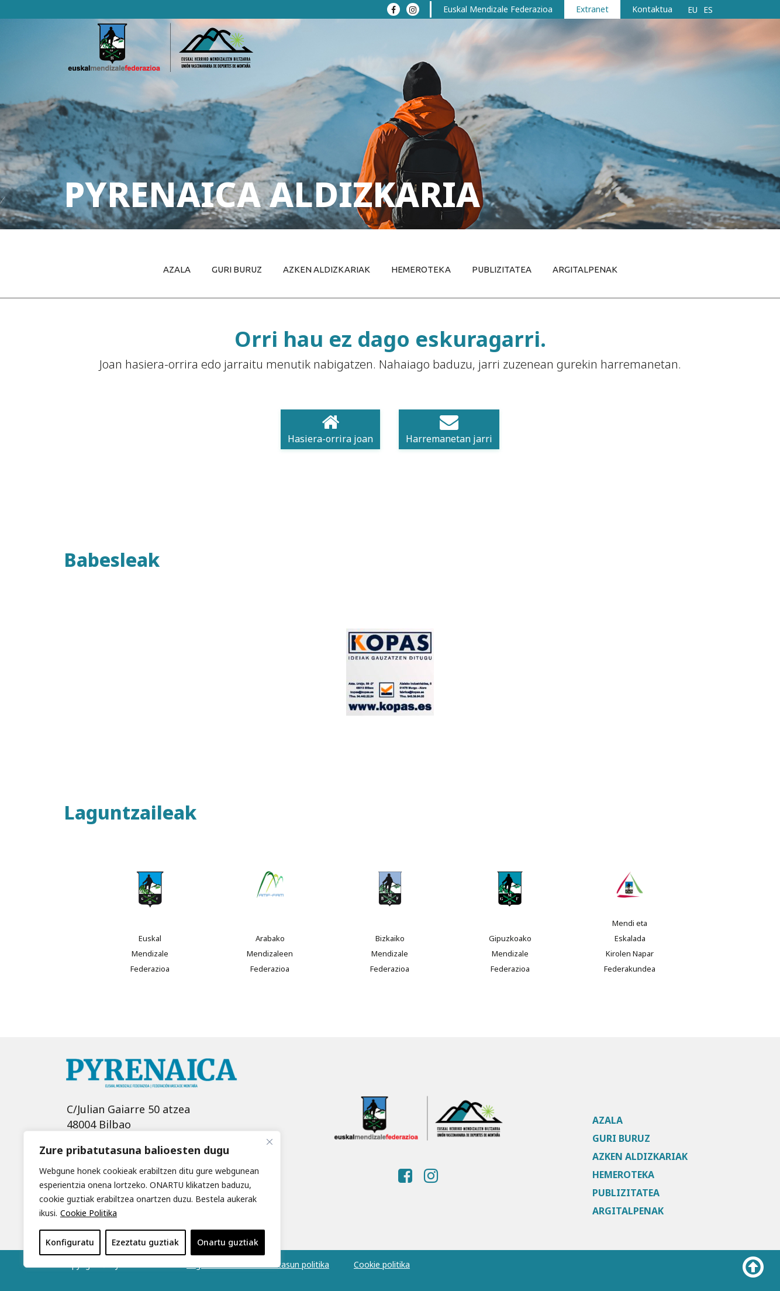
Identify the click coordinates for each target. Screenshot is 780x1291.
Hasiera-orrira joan (330, 429)
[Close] (269, 1142)
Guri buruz (237, 269)
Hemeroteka (421, 269)
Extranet (592, 9)
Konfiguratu (70, 1242)
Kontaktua (652, 9)
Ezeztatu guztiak (145, 1242)
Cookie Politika (88, 1212)
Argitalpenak (585, 269)
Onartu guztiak (227, 1242)
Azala (177, 269)
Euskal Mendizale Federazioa (498, 9)
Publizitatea (501, 269)
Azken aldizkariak (326, 269)
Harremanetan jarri (449, 429)
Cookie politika (382, 1264)
